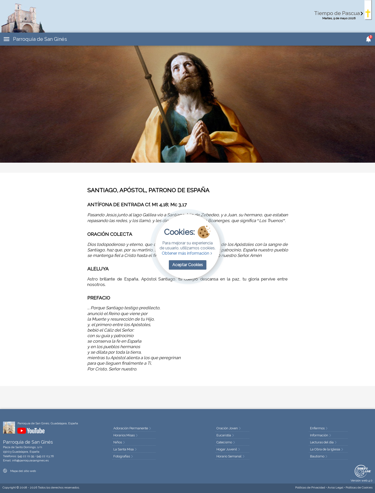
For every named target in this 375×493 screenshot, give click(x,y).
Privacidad (310, 487)
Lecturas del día (324, 442)
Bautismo (319, 456)
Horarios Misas (126, 435)
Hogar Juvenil (228, 449)
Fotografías (123, 456)
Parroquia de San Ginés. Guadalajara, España (48, 423)
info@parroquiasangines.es (30, 460)
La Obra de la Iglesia (327, 449)
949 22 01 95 (26, 456)
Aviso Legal (335, 487)
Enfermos (319, 428)
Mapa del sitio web (19, 471)
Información (321, 435)
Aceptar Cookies (187, 264)
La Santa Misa (125, 449)
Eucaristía (225, 435)
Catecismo (226, 442)
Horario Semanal (231, 456)
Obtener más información (187, 253)
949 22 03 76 (45, 456)
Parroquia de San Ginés (40, 39)
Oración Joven (229, 428)
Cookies (359, 487)
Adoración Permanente (132, 428)
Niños (119, 442)
